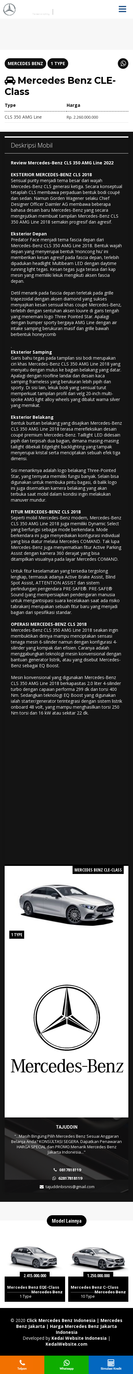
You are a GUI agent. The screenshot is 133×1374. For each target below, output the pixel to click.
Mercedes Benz (25, 63)
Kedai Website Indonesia (79, 1338)
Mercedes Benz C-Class (94, 1287)
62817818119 (70, 1178)
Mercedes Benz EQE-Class (33, 1287)
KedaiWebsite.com (66, 1344)
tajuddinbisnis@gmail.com (70, 1186)
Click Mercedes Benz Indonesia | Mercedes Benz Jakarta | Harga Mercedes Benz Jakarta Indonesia (69, 1326)
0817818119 (70, 1170)
